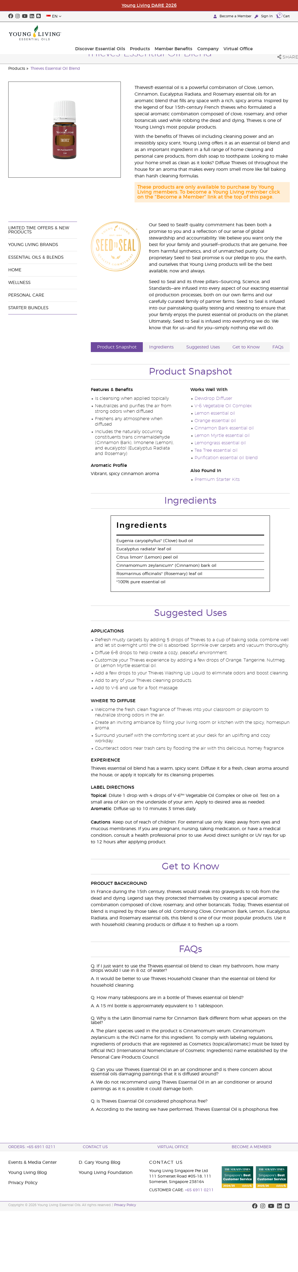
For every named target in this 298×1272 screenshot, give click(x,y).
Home (14, 270)
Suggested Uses (203, 347)
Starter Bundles (28, 308)
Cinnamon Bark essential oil (224, 428)
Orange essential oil (215, 421)
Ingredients (161, 347)
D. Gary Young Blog (99, 1162)
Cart (283, 16)
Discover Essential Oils (141, 32)
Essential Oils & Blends (36, 257)
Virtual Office (273, 32)
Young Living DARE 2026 (149, 5)
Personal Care (26, 295)
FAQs (277, 347)
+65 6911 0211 (199, 1190)
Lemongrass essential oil (220, 443)
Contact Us (95, 1147)
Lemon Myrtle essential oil (222, 435)
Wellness (19, 283)
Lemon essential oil (215, 413)
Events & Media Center (32, 1162)
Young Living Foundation (106, 1172)
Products (180, 32)
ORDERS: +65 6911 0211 (32, 1147)
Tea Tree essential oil (216, 450)
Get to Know (246, 347)
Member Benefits (212, 32)
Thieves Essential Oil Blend (55, 69)
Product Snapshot (116, 347)
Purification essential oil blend (226, 458)
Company (245, 32)
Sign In (264, 16)
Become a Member (233, 16)
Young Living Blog (27, 1172)
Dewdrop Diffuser (213, 398)
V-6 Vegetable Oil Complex (223, 406)
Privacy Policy (22, 1183)
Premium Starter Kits (217, 479)
